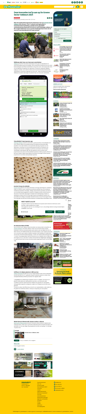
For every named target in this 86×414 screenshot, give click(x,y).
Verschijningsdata (41, 406)
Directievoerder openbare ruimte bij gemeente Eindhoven (65, 55)
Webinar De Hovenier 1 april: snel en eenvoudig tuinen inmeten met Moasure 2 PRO (66, 255)
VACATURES (56, 44)
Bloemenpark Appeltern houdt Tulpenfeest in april (65, 114)
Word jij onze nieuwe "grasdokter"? (64, 70)
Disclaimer (39, 400)
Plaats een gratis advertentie (59, 89)
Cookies (39, 403)
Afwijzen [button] (50, 211)
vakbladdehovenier (60, 390)
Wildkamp (16, 63)
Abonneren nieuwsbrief (42, 393)
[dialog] (43, 207)
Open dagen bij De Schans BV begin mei (66, 119)
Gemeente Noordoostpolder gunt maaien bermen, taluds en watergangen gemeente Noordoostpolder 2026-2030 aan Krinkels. (62, 164)
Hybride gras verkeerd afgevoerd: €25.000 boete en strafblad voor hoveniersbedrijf (66, 245)
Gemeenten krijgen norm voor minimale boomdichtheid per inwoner (65, 234)
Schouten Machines (18, 228)
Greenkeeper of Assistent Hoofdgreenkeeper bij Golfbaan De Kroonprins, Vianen (65, 65)
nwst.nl (71, 411)
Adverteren (39, 405)
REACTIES (16, 343)
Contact (39, 390)
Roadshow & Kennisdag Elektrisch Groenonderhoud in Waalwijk (66, 110)
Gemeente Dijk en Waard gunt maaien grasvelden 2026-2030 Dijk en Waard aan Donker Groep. (61, 142)
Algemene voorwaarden (42, 399)
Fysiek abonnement (41, 382)
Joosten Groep (17, 187)
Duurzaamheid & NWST (42, 387)
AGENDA (55, 101)
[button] (24, 211)
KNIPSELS (56, 178)
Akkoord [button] (60, 211)
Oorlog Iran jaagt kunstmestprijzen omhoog (65, 250)
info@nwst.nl (58, 382)
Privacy (38, 402)
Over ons (39, 384)
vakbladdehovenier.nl (47, 411)
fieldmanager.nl (16, 411)
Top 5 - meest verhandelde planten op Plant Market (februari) (65, 239)
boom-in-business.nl (57, 411)
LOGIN (16, 340)
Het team (39, 394)
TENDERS (56, 138)
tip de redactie (20, 349)
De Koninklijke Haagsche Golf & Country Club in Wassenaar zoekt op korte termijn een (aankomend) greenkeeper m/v (66, 49)
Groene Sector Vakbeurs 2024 (32, 332)
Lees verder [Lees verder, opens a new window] (29, 208)
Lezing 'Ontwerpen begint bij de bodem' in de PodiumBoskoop (66, 104)
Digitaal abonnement (41, 391)
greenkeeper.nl (24, 411)
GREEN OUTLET (58, 84)
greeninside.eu (66, 411)
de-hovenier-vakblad (60, 388)
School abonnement (41, 396)
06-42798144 (59, 386)
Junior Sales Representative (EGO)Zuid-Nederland (65, 60)
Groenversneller (40, 385)
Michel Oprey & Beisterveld (20, 323)
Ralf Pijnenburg (17, 19)
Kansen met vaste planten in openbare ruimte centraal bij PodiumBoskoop (66, 124)
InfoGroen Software (18, 142)
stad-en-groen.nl (31, 411)
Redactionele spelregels (42, 397)
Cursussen (39, 388)
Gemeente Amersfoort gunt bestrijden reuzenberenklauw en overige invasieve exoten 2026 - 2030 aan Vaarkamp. (61, 159)
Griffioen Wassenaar (18, 273)
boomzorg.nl (39, 411)
